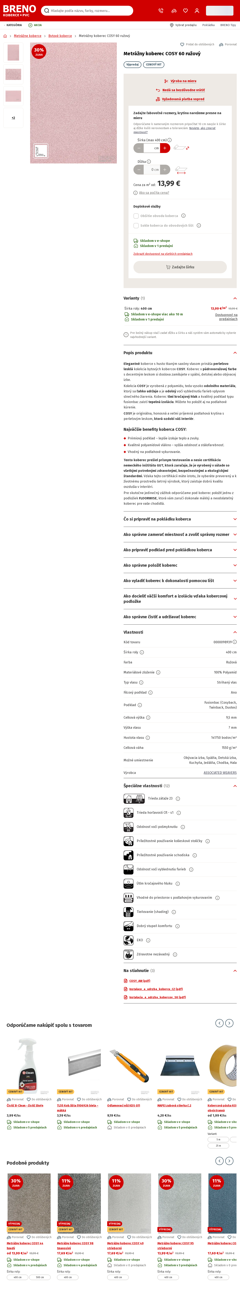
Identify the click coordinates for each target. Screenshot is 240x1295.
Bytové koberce (60, 36)
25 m (218, 1145)
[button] (13, 25)
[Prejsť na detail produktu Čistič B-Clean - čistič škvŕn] (29, 1092)
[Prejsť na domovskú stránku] (19, 10)
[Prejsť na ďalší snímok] (229, 1023)
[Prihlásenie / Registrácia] (197, 10)
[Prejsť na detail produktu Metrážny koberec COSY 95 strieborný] (179, 1226)
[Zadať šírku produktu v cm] (152, 148)
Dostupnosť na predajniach (226, 317)
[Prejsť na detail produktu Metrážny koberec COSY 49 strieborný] (129, 1226)
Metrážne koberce (27, 36)
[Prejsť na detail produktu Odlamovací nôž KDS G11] (129, 1092)
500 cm (40, 1277)
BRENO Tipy (228, 25)
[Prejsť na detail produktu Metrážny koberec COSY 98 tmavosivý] (79, 1226)
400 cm (18, 1277)
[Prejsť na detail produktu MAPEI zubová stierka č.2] (179, 1092)
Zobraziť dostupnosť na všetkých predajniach (162, 254)
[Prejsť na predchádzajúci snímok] (219, 1023)
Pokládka (208, 25)
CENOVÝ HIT (154, 64)
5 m (218, 1139)
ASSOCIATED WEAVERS (220, 773)
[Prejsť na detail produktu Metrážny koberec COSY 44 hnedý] (29, 1226)
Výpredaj (132, 64)
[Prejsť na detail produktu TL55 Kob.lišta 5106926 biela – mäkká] (79, 1092)
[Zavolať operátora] (161, 10)
